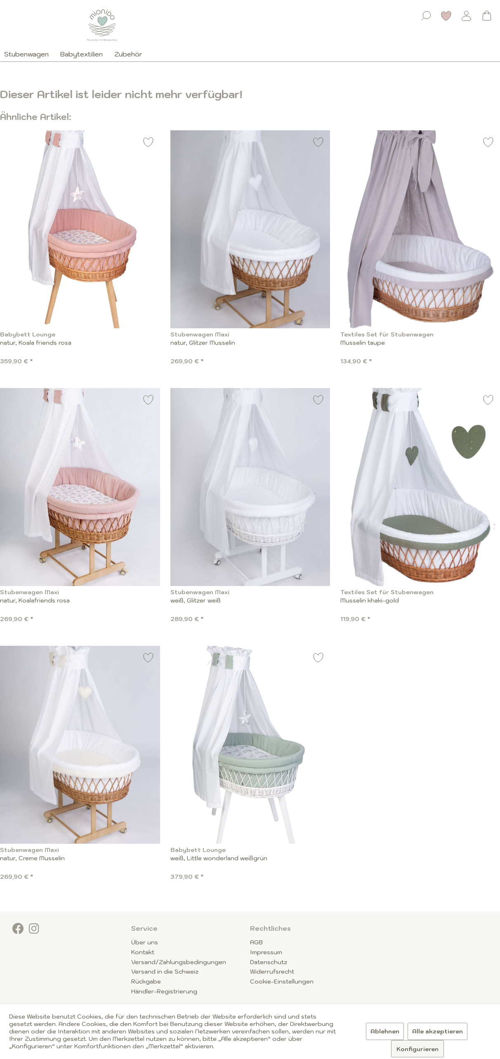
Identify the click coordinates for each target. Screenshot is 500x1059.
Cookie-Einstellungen (282, 981)
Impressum (266, 952)
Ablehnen (384, 1031)
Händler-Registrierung (164, 991)
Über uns (144, 942)
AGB (256, 942)
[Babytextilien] (81, 54)
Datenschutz (268, 962)
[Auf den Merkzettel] (148, 143)
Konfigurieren (417, 1049)
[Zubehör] (128, 54)
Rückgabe (146, 981)
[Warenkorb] (487, 15)
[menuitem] (426, 14)
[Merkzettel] (446, 15)
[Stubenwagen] (29, 54)
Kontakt (142, 952)
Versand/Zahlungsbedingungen (178, 962)
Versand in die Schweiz (164, 971)
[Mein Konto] (466, 15)
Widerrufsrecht (272, 971)
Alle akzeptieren (437, 1031)
